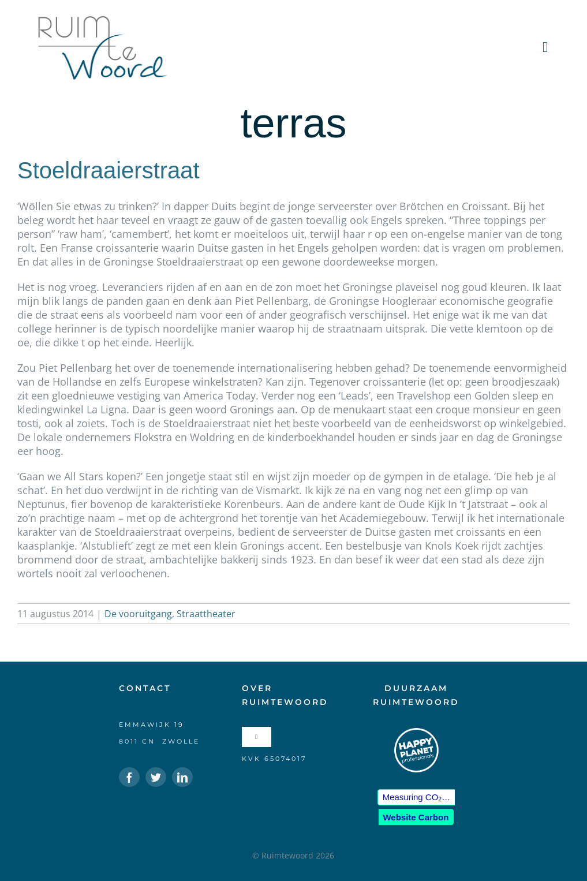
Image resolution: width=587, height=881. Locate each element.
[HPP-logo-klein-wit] (416, 732)
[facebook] (129, 777)
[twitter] (155, 777)
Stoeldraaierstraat (108, 170)
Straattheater (206, 613)
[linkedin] (182, 777)
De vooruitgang (138, 613)
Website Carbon (415, 817)
